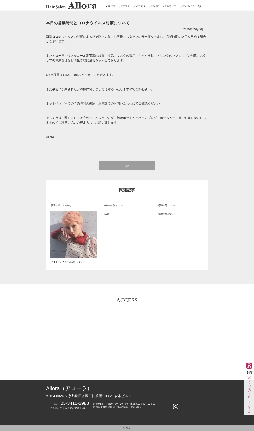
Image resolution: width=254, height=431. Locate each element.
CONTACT (187, 6)
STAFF (154, 6)
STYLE (124, 6)
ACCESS (139, 6)
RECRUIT (169, 6)
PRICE (110, 6)
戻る (127, 166)
